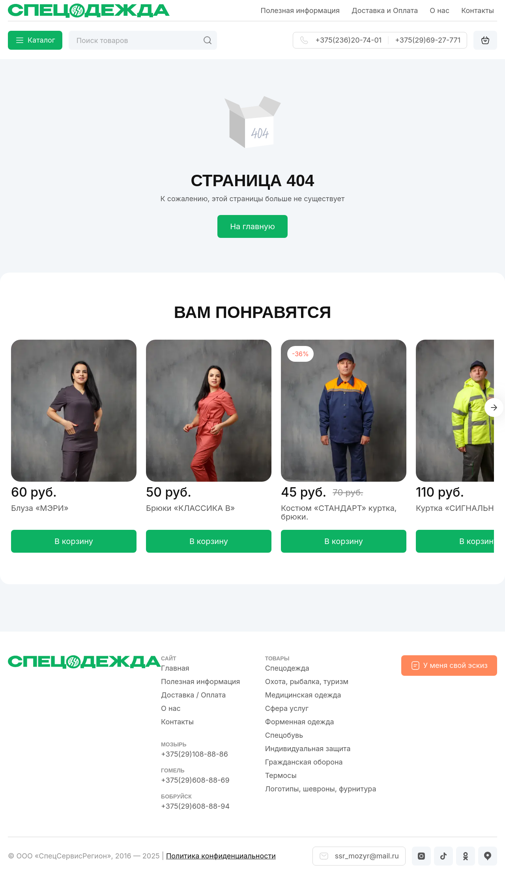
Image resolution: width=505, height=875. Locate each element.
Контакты (477, 10)
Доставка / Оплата (193, 695)
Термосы (281, 775)
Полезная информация (300, 10)
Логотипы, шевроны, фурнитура (320, 789)
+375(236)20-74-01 (348, 40)
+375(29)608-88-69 (195, 780)
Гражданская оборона (304, 762)
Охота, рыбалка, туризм (306, 681)
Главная (175, 668)
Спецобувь (284, 735)
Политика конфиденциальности (221, 856)
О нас (439, 10)
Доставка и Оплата (385, 10)
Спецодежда (287, 668)
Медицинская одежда (303, 695)
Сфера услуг (287, 708)
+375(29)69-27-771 (427, 40)
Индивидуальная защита (308, 748)
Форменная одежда (299, 722)
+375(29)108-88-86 (194, 754)
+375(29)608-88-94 (195, 806)
